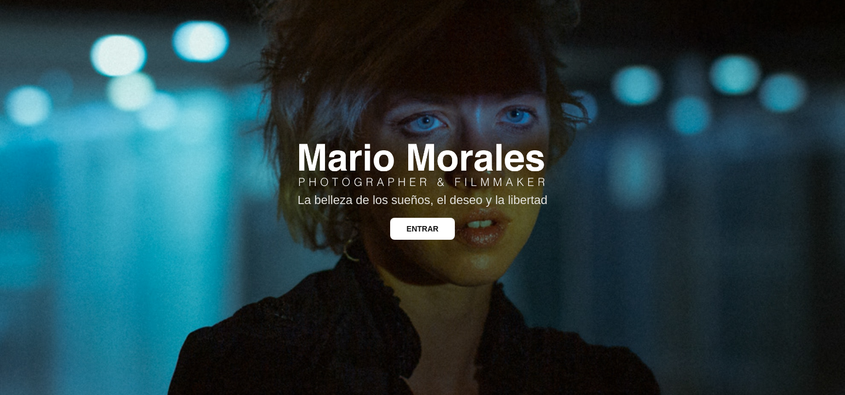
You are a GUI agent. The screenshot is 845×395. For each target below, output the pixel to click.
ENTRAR (422, 228)
